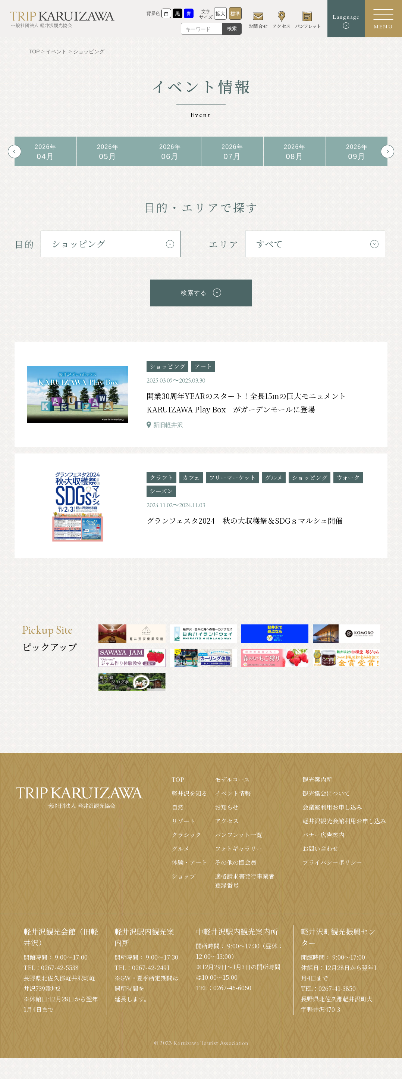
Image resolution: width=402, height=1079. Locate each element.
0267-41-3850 (337, 985)
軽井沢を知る (189, 790)
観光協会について (326, 790)
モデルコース (232, 776)
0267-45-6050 (232, 984)
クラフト (161, 474)
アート (203, 363)
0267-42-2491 (151, 964)
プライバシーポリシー (332, 859)
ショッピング (167, 363)
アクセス (227, 817)
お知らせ (227, 803)
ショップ (183, 872)
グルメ (274, 474)
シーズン (161, 487)
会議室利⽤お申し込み (332, 803)
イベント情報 (233, 790)
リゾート (183, 817)
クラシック (186, 831)
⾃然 (177, 803)
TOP (178, 776)
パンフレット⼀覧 (238, 831)
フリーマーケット (232, 474)
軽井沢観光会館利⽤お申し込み (344, 817)
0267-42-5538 (60, 964)
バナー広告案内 (323, 831)
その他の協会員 (236, 859)
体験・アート (189, 859)
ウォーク (348, 474)
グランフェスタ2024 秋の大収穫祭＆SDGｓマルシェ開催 (245, 517)
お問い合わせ (320, 845)
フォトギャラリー (238, 845)
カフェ (191, 474)
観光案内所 (317, 776)
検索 (232, 28)
